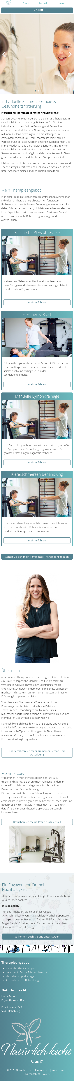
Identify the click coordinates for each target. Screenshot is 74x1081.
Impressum (58, 1070)
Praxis (26, 3)
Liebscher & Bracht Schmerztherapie (26, 972)
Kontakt (62, 3)
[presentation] (4, 54)
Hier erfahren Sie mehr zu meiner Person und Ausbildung (37, 752)
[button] (35, 90)
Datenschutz (32, 1074)
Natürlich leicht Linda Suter (32, 1070)
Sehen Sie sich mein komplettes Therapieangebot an (37, 556)
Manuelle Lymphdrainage (20, 976)
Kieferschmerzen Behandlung (22, 980)
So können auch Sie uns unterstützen (37, 936)
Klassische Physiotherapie (20, 968)
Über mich (42, 3)
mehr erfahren (37, 302)
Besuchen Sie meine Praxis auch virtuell (37, 822)
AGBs (46, 1074)
